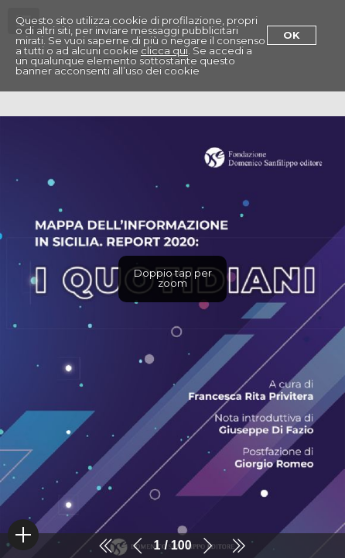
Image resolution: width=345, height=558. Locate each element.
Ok (291, 35)
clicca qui (164, 50)
